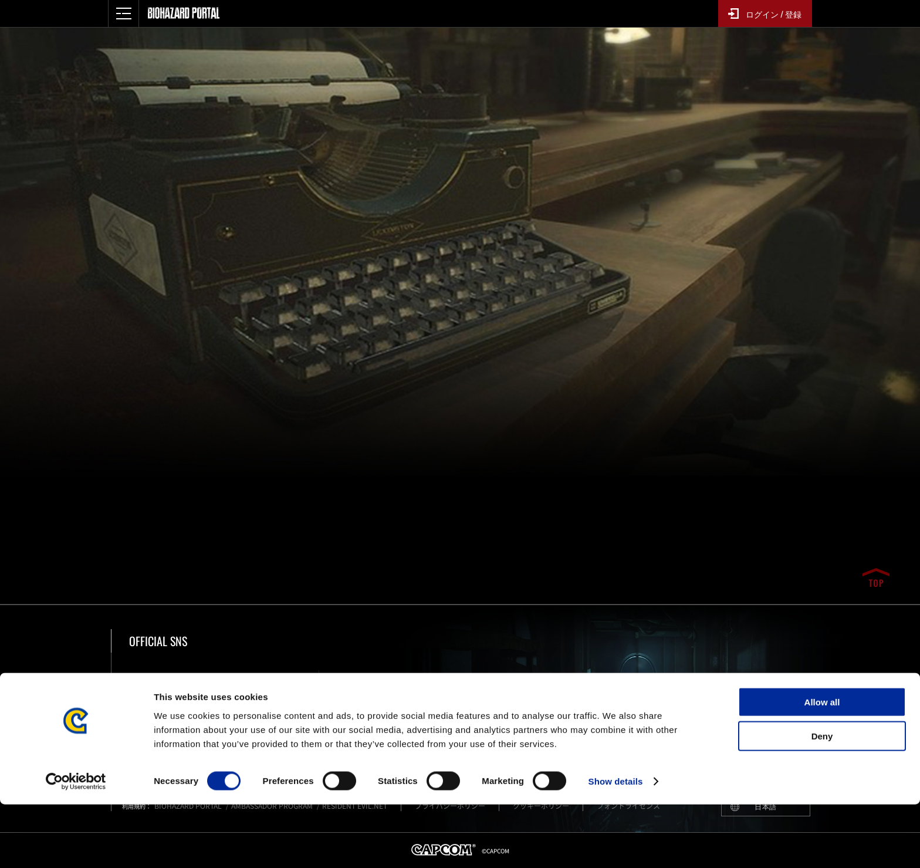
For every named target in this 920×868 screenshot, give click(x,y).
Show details (615, 845)
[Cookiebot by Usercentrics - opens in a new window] (76, 845)
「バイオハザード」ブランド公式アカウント (232, 690)
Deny (822, 800)
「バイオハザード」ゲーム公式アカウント (396, 690)
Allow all (822, 765)
